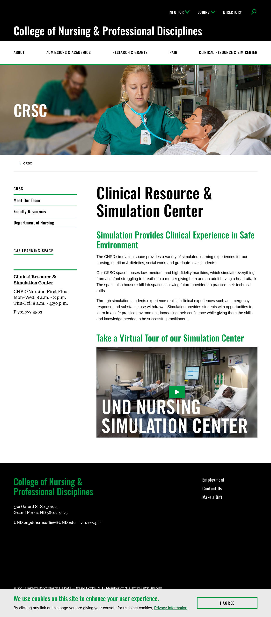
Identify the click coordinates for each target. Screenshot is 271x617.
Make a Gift (212, 497)
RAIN (173, 52)
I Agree (238, 603)
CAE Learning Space (33, 250)
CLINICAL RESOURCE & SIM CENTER (228, 52)
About (19, 52)
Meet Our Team (27, 200)
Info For (179, 12)
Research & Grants (129, 52)
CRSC (18, 189)
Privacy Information (170, 608)
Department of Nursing (34, 222)
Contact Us (212, 488)
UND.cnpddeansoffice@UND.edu (45, 523)
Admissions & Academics (68, 52)
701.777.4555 (91, 523)
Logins (206, 12)
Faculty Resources (30, 211)
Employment (213, 479)
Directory (232, 12)
